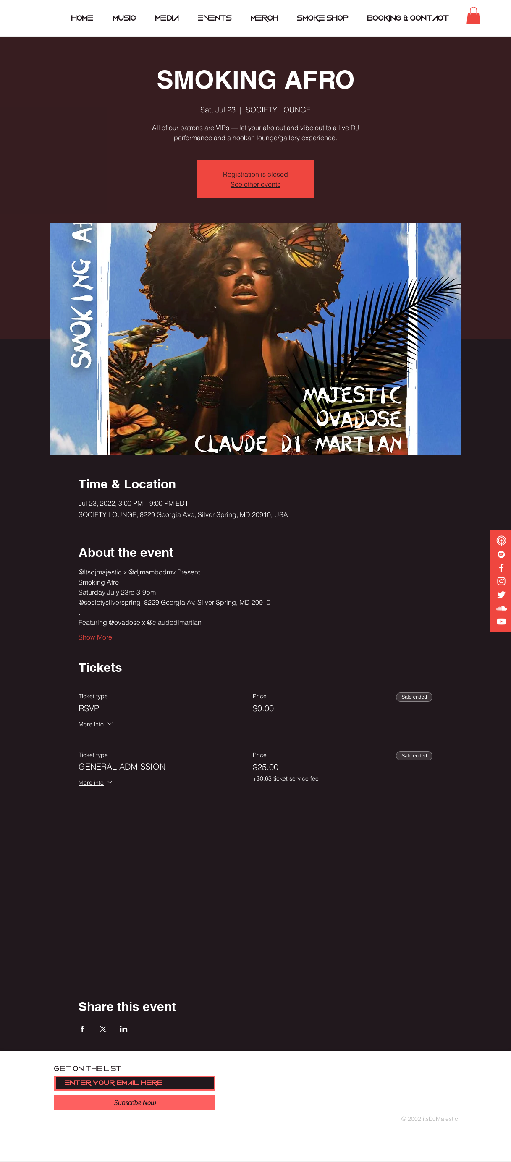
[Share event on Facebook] (82, 1029)
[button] (473, 15)
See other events (255, 184)
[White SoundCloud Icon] (501, 608)
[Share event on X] (103, 1029)
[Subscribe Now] (134, 1102)
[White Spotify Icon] (501, 554)
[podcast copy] (501, 540)
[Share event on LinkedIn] (124, 1029)
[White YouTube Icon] (501, 621)
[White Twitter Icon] (501, 594)
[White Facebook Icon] (501, 567)
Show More (95, 637)
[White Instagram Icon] (501, 581)
